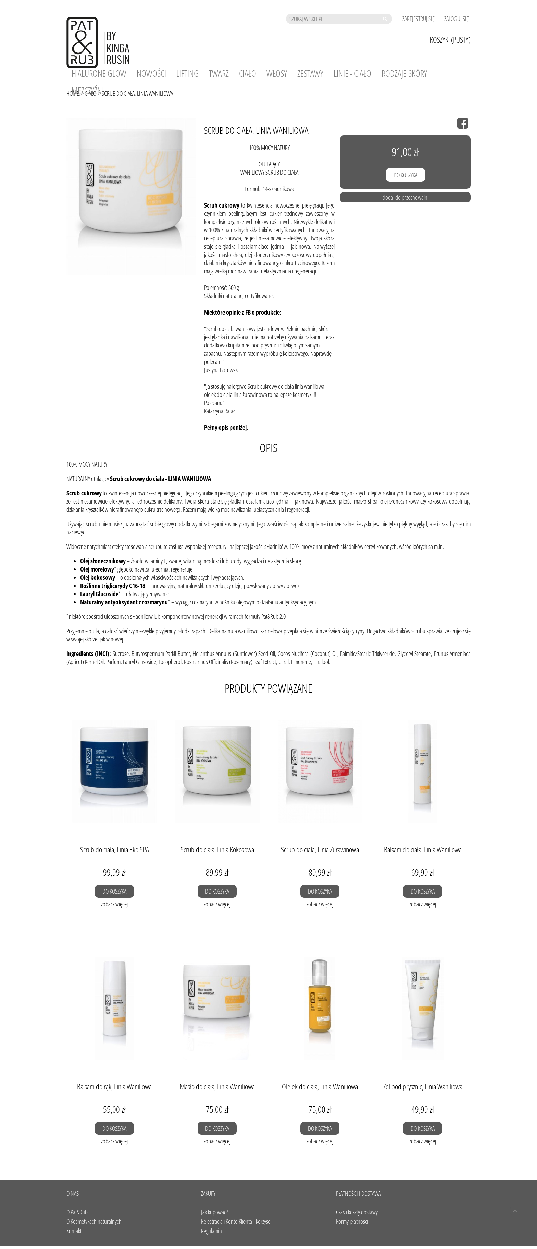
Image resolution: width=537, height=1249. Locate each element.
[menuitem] (99, 73)
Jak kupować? (214, 1212)
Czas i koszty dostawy (357, 1212)
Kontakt (74, 1231)
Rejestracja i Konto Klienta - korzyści (236, 1221)
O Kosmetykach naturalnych (94, 1221)
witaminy (153, 561)
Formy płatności (352, 1221)
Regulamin (211, 1231)
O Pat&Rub (77, 1212)
